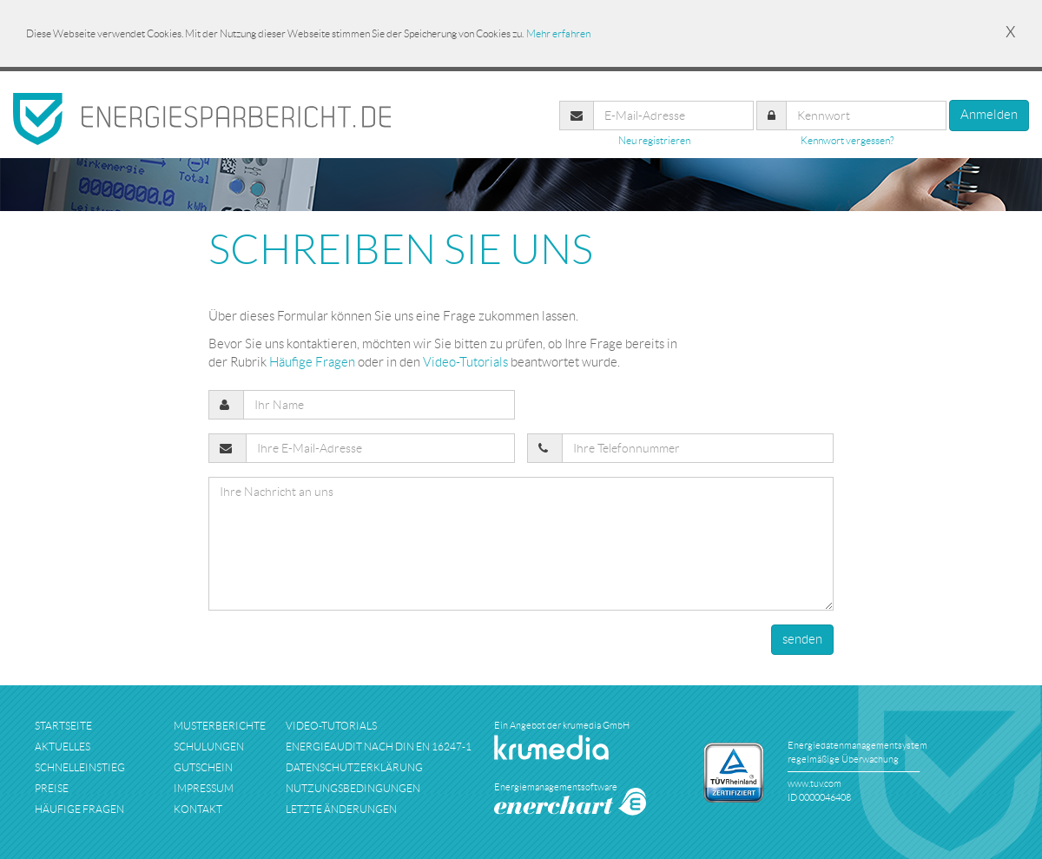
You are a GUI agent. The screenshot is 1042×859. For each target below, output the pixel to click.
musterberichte (220, 725)
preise (52, 788)
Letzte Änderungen (341, 809)
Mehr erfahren (558, 33)
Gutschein (203, 767)
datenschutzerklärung (354, 767)
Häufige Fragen (312, 362)
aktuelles (62, 746)
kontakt (198, 809)
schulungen (209, 746)
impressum (204, 788)
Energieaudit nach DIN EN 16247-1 (379, 746)
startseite (63, 725)
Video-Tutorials (465, 362)
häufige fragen (79, 809)
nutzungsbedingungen (353, 788)
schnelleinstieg (80, 767)
